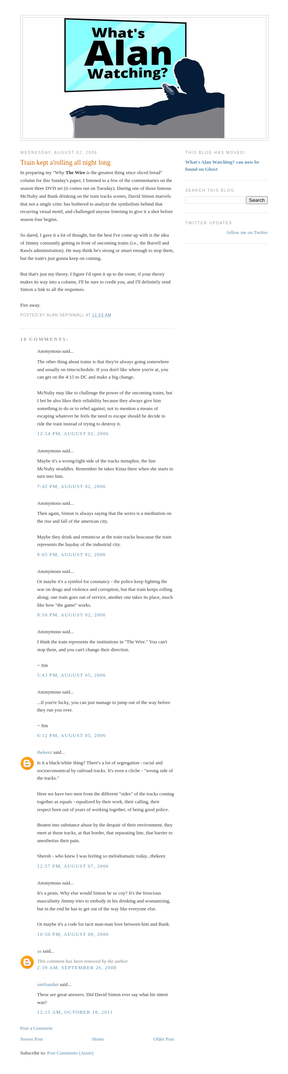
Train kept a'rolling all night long (65, 162)
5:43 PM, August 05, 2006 (71, 675)
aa (39, 951)
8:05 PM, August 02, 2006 (71, 554)
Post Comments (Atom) (70, 1053)
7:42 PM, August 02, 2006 (71, 486)
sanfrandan (47, 984)
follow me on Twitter (247, 232)
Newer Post (31, 1039)
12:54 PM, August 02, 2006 (73, 433)
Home (98, 1039)
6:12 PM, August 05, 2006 (71, 735)
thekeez (44, 752)
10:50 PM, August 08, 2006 (73, 934)
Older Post (163, 1039)
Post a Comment (36, 1028)
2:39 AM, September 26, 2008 (77, 967)
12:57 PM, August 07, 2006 (73, 866)
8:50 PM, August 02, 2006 (71, 615)
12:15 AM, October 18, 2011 (75, 1012)
